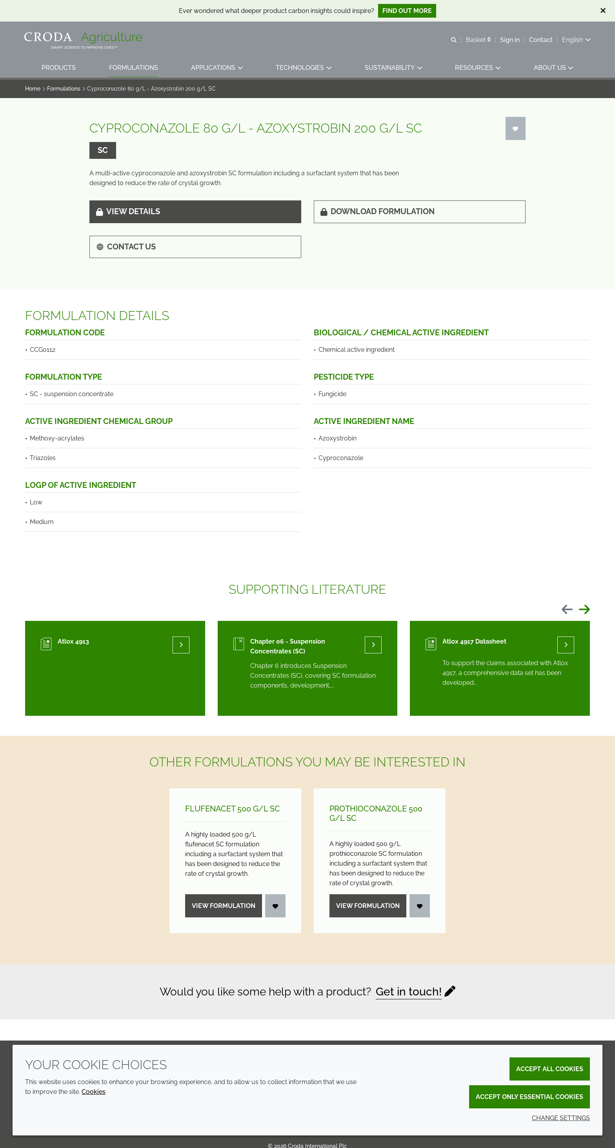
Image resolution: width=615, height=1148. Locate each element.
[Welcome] (85, 38)
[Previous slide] (567, 610)
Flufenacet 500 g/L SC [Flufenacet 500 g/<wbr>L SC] (232, 808)
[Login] (516, 128)
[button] (59, 68)
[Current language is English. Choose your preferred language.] (575, 40)
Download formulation (377, 211)
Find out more (407, 11)
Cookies (94, 1091)
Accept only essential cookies (529, 1097)
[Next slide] (584, 610)
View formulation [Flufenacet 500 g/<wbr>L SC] (223, 906)
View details (128, 211)
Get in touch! (409, 991)
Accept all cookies (549, 1069)
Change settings (561, 1118)
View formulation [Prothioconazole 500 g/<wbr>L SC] (368, 906)
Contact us (126, 246)
